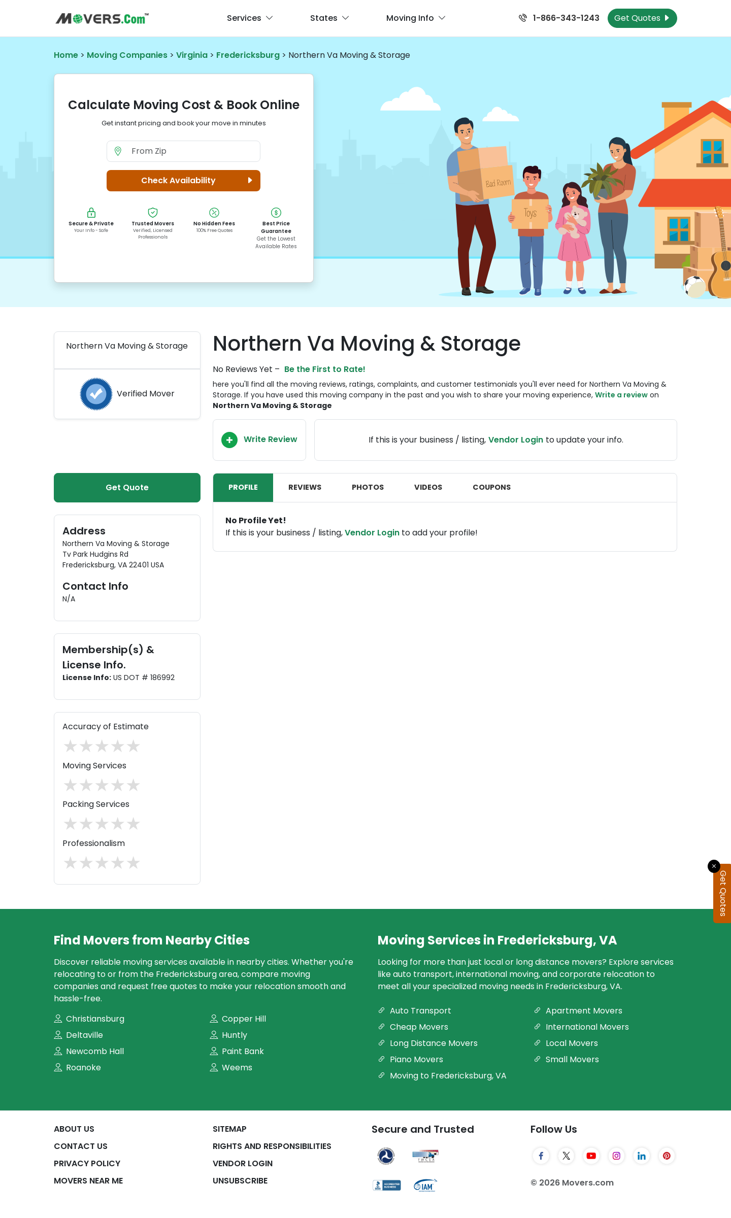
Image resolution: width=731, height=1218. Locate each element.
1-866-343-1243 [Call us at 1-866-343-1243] (559, 18)
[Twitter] (566, 1156)
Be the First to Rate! (325, 369)
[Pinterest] (667, 1156)
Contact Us (81, 1146)
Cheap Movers (413, 1027)
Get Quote (127, 487)
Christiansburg (89, 1019)
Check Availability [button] (198, 181)
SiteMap (230, 1129)
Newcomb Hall (89, 1051)
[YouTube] (591, 1156)
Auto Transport (414, 1011)
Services (250, 18)
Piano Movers (410, 1059)
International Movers (581, 1027)
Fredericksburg (248, 55)
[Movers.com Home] (102, 18)
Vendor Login (515, 440)
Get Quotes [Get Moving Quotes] (642, 18)
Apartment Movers (578, 1011)
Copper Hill (238, 1019)
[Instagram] (616, 1156)
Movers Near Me (88, 1181)
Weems (231, 1067)
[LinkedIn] (641, 1156)
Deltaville (78, 1035)
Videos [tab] (428, 487)
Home (66, 55)
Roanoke (77, 1067)
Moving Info (416, 18)
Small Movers (566, 1059)
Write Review (259, 440)
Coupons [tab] (492, 487)
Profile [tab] (243, 487)
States (330, 18)
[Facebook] (541, 1156)
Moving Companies (127, 55)
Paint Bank (237, 1051)
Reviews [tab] (304, 487)
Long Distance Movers (428, 1043)
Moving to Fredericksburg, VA (442, 1075)
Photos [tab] (368, 487)
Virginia (192, 55)
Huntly (228, 1035)
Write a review (621, 395)
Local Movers (566, 1043)
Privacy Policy (87, 1163)
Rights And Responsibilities (272, 1146)
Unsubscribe (240, 1181)
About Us (74, 1129)
